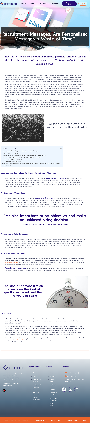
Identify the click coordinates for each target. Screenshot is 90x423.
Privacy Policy (40, 420)
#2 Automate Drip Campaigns (14, 159)
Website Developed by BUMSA (76, 420)
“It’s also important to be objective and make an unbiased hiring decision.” (25, 155)
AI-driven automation (12, 262)
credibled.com (24, 420)
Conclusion (8, 165)
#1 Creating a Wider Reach (12, 153)
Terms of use (55, 420)
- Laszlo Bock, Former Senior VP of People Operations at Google (22, 157)
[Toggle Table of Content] (60, 148)
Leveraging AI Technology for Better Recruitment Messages (20, 151)
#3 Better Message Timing (13, 161)
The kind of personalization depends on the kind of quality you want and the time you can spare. (32, 163)
